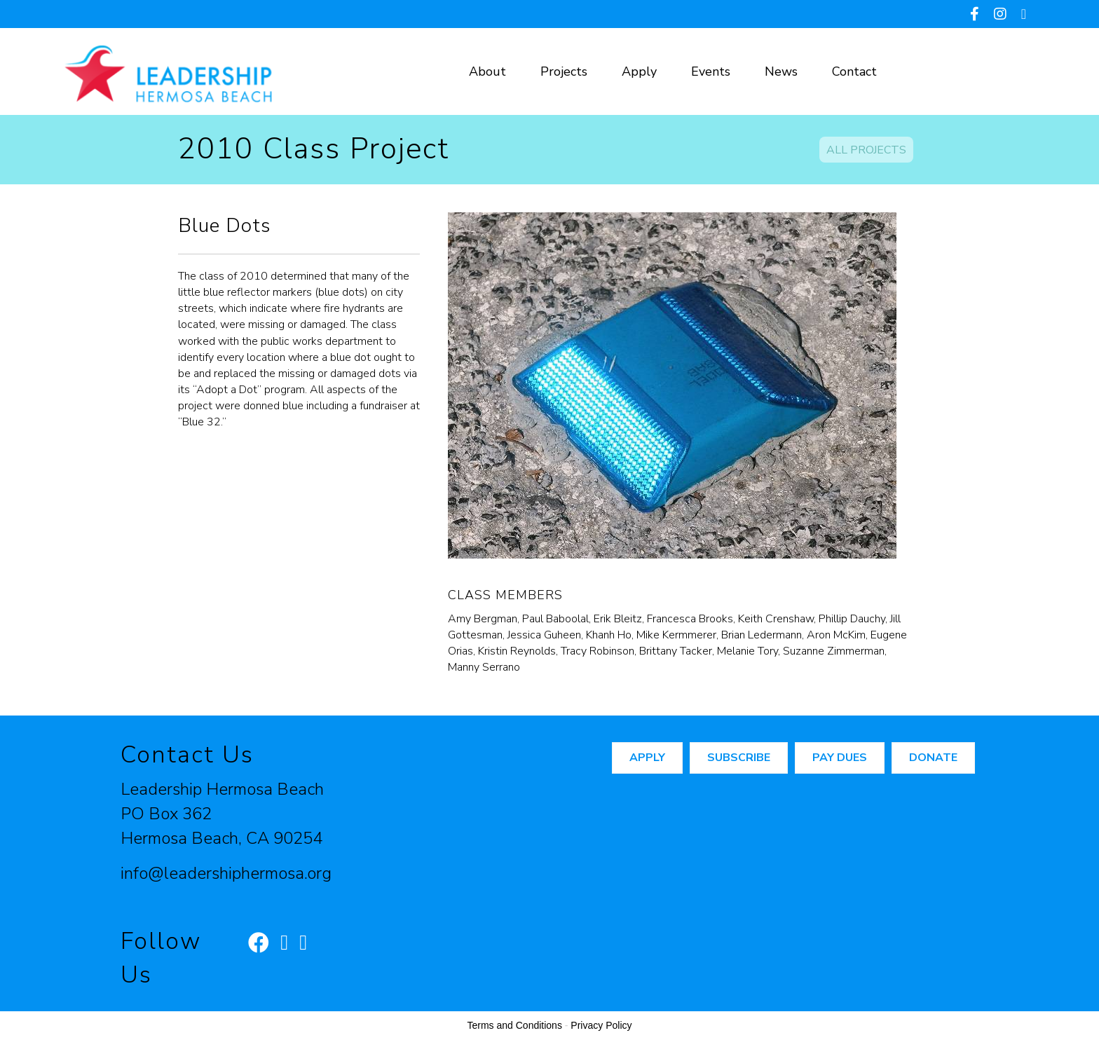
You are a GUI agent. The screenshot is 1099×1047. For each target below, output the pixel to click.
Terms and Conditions (514, 1025)
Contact (854, 71)
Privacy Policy (601, 1025)
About (487, 71)
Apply (639, 71)
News (781, 71)
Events (710, 71)
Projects (563, 71)
